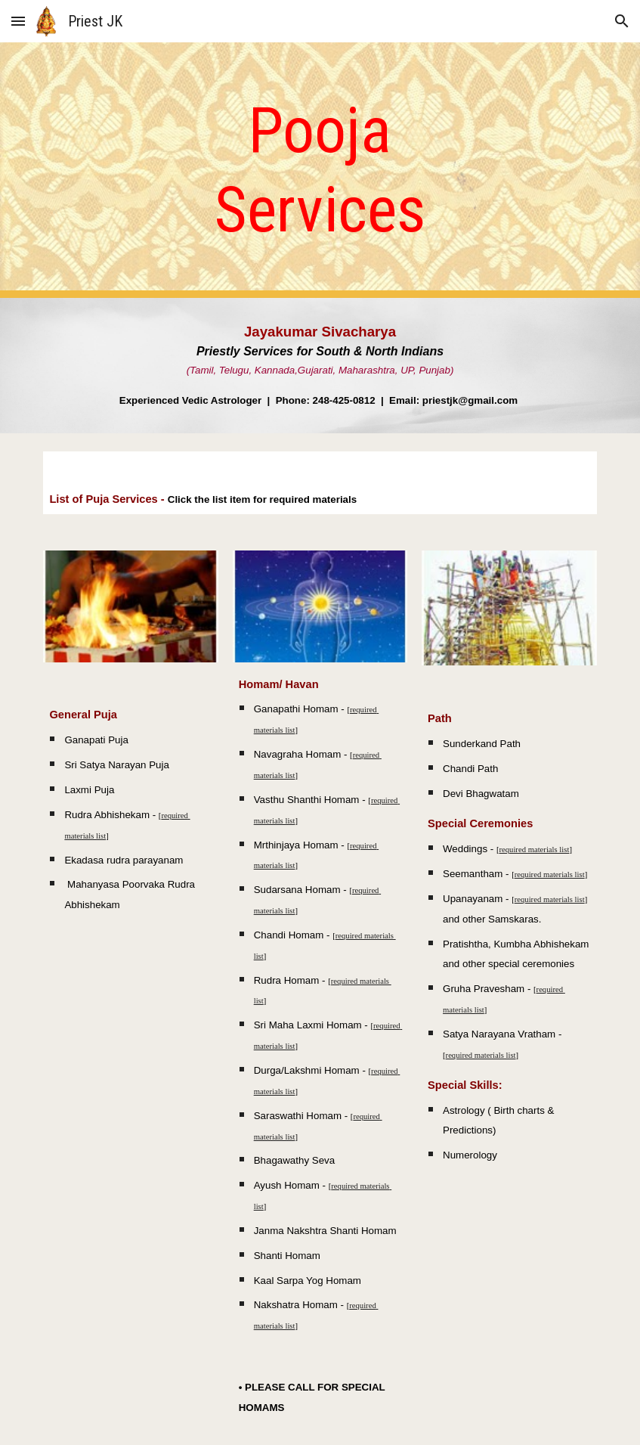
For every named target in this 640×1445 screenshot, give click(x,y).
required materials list (534, 849)
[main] (320, 170)
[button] (18, 21)
